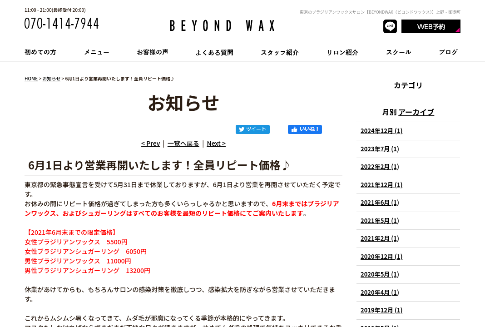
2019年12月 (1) (381, 310)
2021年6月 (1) (380, 202)
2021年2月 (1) (380, 238)
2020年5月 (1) (380, 274)
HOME (31, 78)
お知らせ (51, 78)
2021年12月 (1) (381, 184)
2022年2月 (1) (380, 166)
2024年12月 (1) (381, 130)
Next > (216, 143)
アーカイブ (416, 111)
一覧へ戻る (183, 143)
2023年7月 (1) (380, 148)
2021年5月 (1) (380, 220)
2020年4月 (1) (380, 292)
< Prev (150, 143)
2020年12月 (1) (381, 256)
